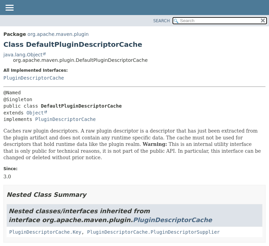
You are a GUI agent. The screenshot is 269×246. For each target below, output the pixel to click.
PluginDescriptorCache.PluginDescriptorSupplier (153, 232)
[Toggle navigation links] (9, 8)
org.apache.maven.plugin (58, 34)
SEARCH (161, 20)
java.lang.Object (22, 54)
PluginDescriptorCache (33, 78)
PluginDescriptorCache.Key (45, 232)
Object (35, 112)
